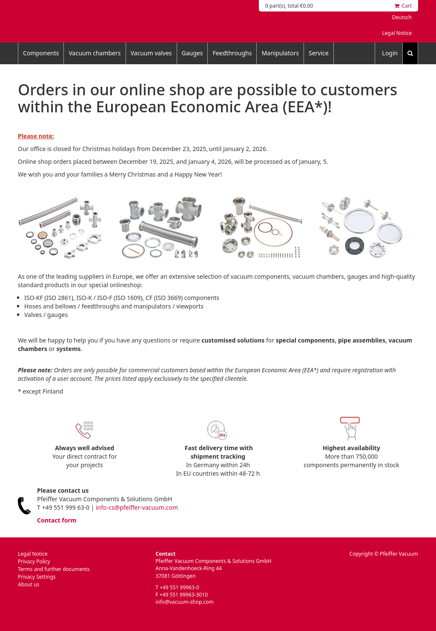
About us (28, 584)
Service (319, 53)
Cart (403, 5)
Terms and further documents (54, 569)
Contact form (56, 520)
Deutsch (402, 17)
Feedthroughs (232, 53)
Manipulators (280, 53)
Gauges (192, 53)
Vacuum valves (151, 53)
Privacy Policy (34, 561)
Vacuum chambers (94, 53)
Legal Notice (397, 33)
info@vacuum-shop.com (184, 601)
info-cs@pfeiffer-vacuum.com (137, 507)
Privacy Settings (37, 576)
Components (41, 53)
